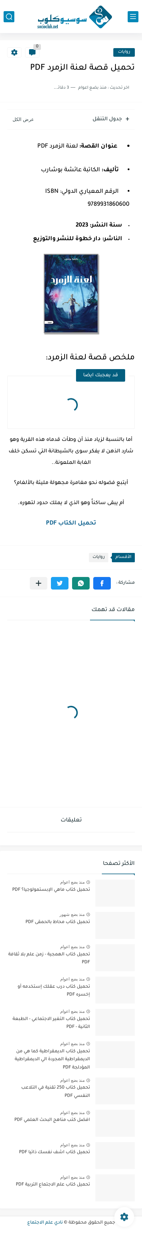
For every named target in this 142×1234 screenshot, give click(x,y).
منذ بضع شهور (72, 914)
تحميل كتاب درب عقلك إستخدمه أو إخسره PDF (54, 990)
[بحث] (9, 16)
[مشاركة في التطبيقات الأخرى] (38, 583)
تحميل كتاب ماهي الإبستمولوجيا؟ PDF (51, 890)
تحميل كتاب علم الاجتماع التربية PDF (53, 1184)
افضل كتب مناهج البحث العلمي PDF (52, 1120)
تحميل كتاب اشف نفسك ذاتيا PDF (54, 1152)
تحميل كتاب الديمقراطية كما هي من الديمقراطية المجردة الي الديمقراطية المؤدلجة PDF (52, 1059)
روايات (124, 52)
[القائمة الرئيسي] (133, 16)
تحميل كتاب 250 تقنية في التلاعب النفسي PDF (55, 1091)
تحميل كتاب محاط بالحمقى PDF (57, 922)
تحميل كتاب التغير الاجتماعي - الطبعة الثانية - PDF (51, 1023)
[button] (102, 583)
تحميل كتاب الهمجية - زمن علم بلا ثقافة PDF (49, 958)
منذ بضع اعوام (72, 882)
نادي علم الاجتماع (45, 1222)
